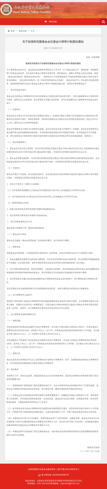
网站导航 (50, 21)
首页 (11, 31)
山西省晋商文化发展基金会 (27, 10)
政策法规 (22, 31)
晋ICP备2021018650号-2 (68, 469)
